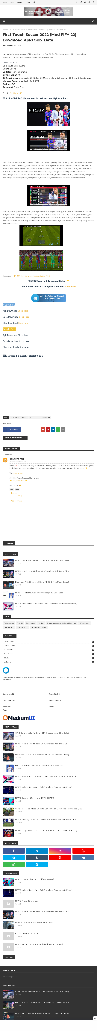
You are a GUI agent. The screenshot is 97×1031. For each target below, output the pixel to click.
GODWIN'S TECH (17, 459)
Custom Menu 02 (55, 700)
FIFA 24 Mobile (9, 627)
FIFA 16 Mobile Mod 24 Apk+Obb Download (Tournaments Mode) (43, 787)
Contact (20, 2)
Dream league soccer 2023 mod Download (61, 623)
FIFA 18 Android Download (26, 901)
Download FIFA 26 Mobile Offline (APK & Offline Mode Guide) (42, 582)
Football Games (22, 627)
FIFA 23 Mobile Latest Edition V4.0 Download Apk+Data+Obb (42, 571)
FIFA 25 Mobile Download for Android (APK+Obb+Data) (39, 593)
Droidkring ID (16, 93)
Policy (5, 710)
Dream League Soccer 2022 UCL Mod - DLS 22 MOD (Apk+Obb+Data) (46, 830)
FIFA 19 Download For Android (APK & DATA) (34, 798)
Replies (14, 493)
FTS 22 (32, 417)
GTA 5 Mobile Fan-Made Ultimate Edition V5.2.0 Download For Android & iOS (48, 809)
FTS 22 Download (15, 30)
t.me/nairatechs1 (18, 480)
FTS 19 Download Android (26, 933)
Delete (17, 489)
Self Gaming (8, 45)
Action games (9, 623)
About (12, 2)
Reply (11, 489)
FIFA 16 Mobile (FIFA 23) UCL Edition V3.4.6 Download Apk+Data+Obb (45, 820)
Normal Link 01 (8, 694)
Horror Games (49, 654)
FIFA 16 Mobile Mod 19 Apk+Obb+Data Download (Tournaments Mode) (46, 604)
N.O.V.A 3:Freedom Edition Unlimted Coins (34, 922)
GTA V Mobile (49, 650)
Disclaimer (6, 707)
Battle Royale (30, 623)
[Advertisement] (48, 1025)
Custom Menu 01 (9, 700)
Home (5, 2)
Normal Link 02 (54, 694)
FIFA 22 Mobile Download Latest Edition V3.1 (31, 276)
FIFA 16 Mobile (84, 623)
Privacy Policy (31, 2)
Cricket (41, 623)
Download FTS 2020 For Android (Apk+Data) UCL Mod (39, 944)
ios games (49, 662)
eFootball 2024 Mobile (38, 627)
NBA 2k (49, 658)
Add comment (16, 501)
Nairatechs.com (19, 473)
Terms (51, 707)
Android (20, 623)
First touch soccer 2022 (18, 417)
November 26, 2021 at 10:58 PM (19, 462)
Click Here (70, 286)
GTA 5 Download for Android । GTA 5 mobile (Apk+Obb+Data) (42, 560)
